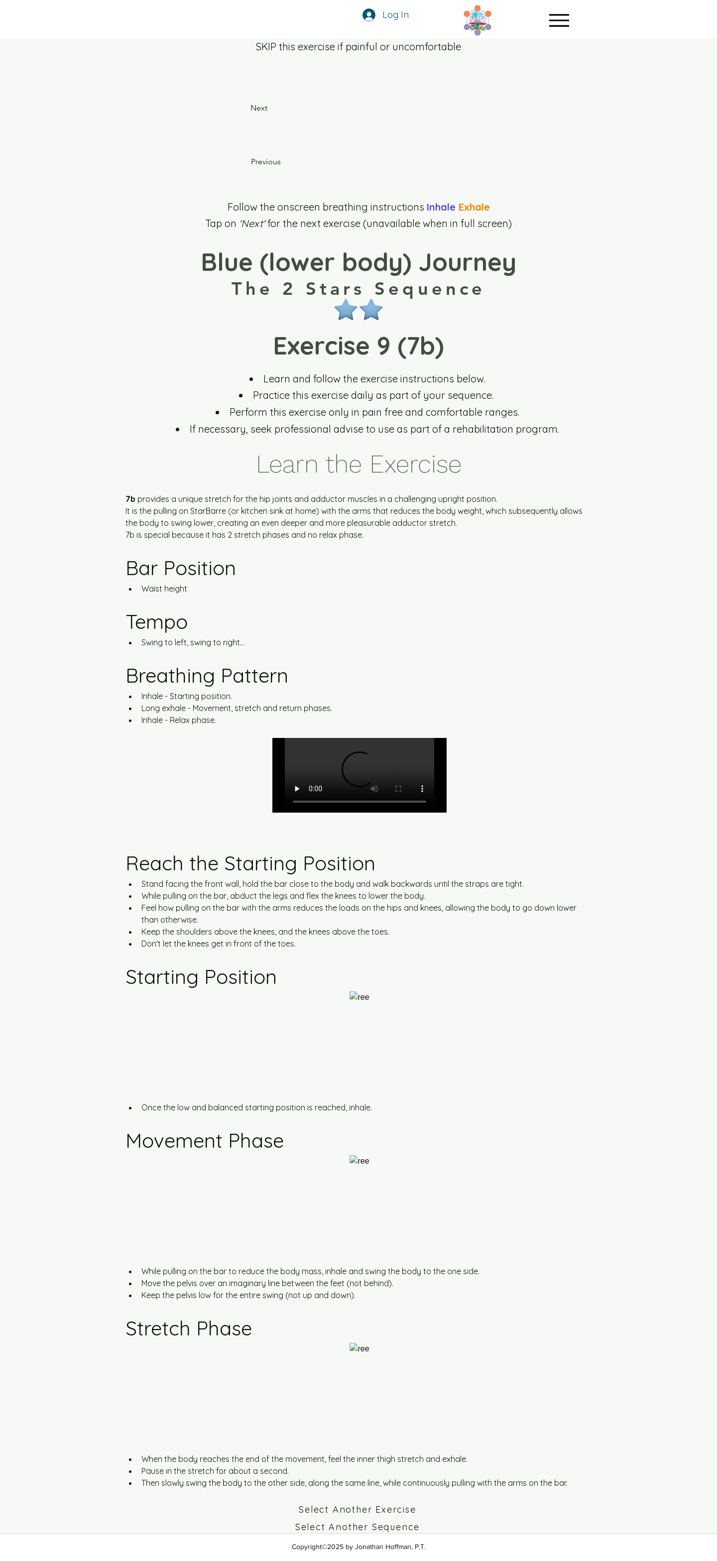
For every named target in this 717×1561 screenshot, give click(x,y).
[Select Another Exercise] (358, 1510)
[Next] (270, 108)
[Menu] (559, 20)
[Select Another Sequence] (358, 1527)
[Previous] (280, 162)
